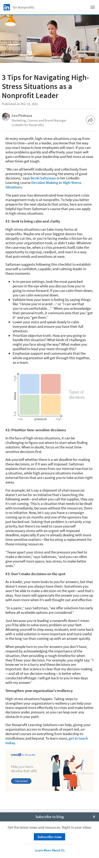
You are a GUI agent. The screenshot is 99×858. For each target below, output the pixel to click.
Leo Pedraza (22, 115)
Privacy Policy (49, 827)
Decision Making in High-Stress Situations (43, 185)
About (49, 816)
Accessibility (49, 842)
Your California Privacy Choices (49, 832)
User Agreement (49, 837)
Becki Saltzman (43, 178)
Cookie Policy (49, 821)
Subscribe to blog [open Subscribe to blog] (49, 853)
